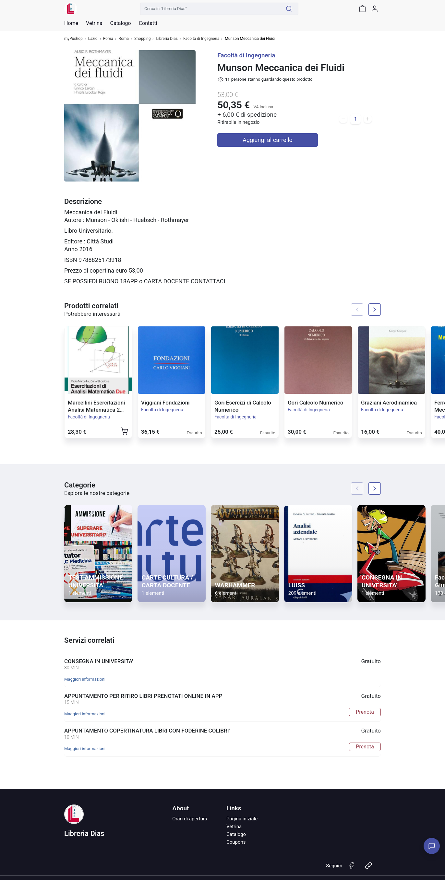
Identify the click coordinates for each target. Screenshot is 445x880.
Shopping (142, 39)
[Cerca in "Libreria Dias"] (210, 9)
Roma (108, 39)
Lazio (93, 39)
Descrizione (83, 201)
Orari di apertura (189, 819)
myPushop (73, 39)
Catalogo (120, 23)
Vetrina (234, 826)
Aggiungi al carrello (268, 139)
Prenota (365, 712)
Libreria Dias (166, 39)
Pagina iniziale (242, 819)
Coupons (236, 842)
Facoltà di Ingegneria (201, 39)
